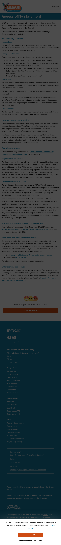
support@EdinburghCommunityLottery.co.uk (31, 255)
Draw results (12, 386)
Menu (55, 6)
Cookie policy (12, 362)
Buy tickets (11, 371)
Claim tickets (12, 377)
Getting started (13, 414)
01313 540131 (20, 257)
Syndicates (11, 390)
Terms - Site (12, 426)
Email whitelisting (13, 432)
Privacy (10, 359)
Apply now (11, 402)
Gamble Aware (42, 498)
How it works (12, 383)
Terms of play (12, 429)
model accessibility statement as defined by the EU (25, 229)
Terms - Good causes (15, 423)
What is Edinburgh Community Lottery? (23, 353)
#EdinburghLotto (13, 342)
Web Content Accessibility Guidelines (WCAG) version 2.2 (28, 152)
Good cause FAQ (13, 411)
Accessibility (12, 435)
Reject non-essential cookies (30, 540)
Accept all (30, 535)
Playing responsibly (14, 441)
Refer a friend (12, 393)
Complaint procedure (15, 438)
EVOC (45, 515)
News (9, 356)
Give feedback (30, 310)
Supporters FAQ (13, 380)
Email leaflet (11, 408)
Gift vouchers (12, 374)
